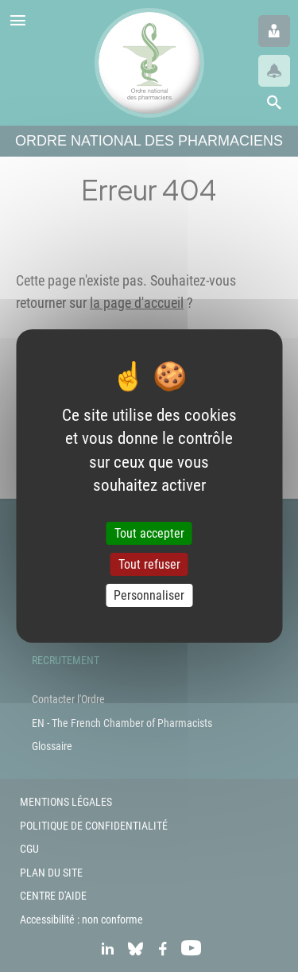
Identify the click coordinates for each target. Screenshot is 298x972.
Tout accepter (149, 533)
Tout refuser (149, 564)
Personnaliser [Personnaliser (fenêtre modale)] (149, 595)
